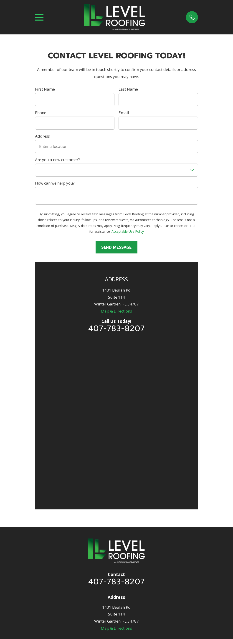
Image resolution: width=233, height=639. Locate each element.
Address (42, 136)
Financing (116, 507)
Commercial (116, 524)
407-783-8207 (116, 328)
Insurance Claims (116, 498)
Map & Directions (116, 311)
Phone (40, 112)
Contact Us (116, 541)
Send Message (116, 247)
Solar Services (116, 533)
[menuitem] (94, 615)
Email (124, 112)
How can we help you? (55, 183)
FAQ (116, 515)
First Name (45, 89)
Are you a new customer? (57, 159)
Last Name (128, 89)
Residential (116, 489)
